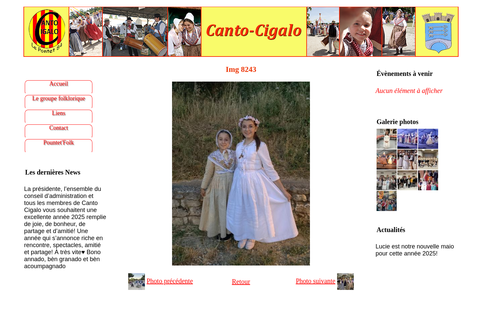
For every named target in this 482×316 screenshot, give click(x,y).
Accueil (58, 84)
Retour (241, 281)
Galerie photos (397, 121)
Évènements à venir (405, 73)
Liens (58, 113)
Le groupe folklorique (58, 98)
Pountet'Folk (58, 142)
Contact (58, 128)
